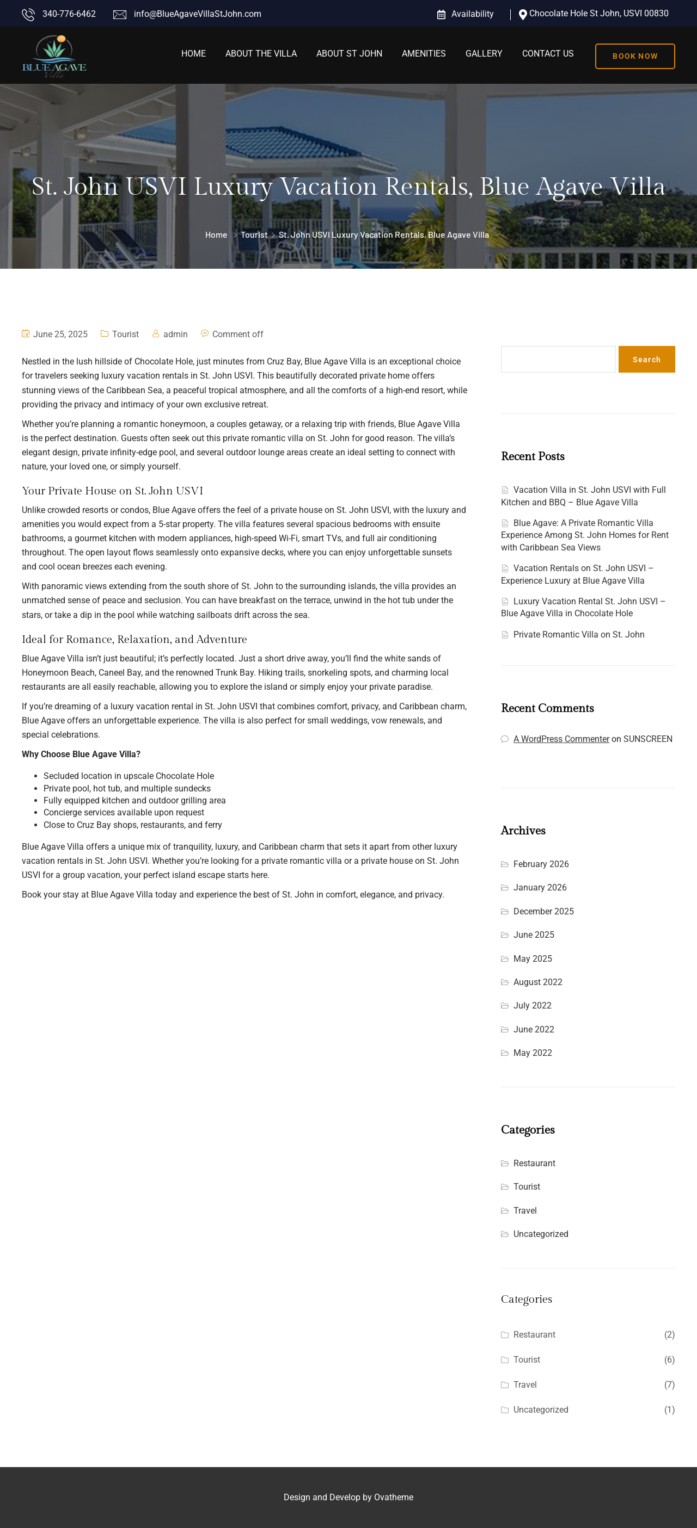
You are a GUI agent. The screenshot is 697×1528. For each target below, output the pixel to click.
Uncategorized (540, 1234)
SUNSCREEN (647, 739)
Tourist (254, 234)
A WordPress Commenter (561, 739)
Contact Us (548, 53)
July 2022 (532, 1005)
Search (514, 334)
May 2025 (532, 959)
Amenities (424, 53)
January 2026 (540, 887)
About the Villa (261, 53)
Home (193, 53)
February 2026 (541, 864)
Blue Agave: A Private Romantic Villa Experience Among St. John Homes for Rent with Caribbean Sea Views (585, 535)
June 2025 (533, 935)
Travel (525, 1210)
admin (175, 334)
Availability (472, 14)
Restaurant (534, 1163)
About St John (349, 53)
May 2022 (532, 1053)
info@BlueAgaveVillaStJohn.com (197, 14)
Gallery (484, 53)
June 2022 (533, 1029)
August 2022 (538, 982)
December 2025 (543, 911)
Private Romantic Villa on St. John (579, 634)
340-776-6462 (69, 14)
